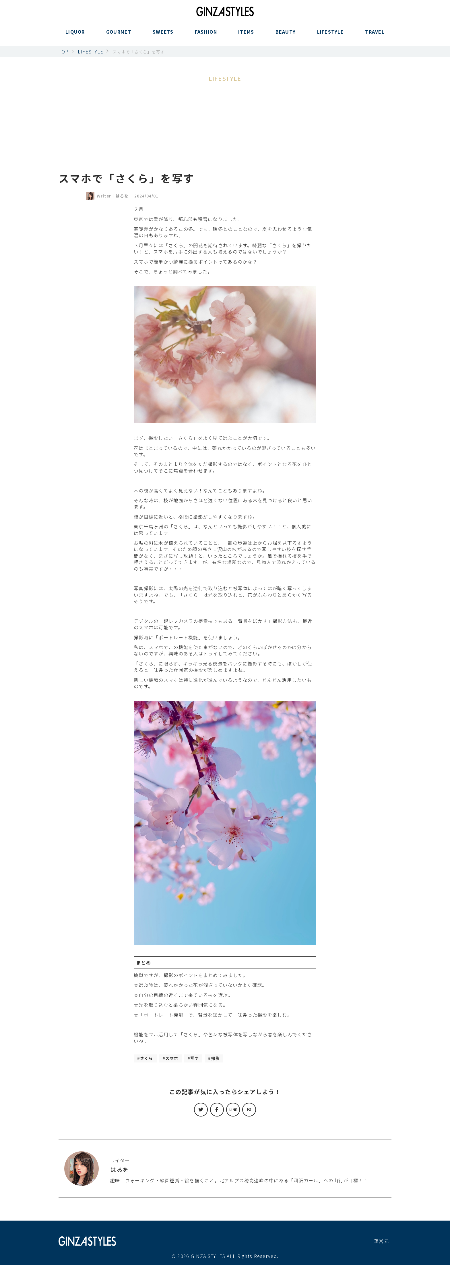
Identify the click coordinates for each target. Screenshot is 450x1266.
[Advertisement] (225, 126)
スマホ (175, 1058)
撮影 (222, 1058)
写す (200, 1058)
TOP (64, 51)
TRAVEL (375, 35)
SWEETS (163, 35)
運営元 (381, 1242)
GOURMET (118, 35)
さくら (147, 1058)
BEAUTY (286, 35)
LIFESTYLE (330, 35)
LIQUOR (75, 35)
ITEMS (246, 35)
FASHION (206, 35)
